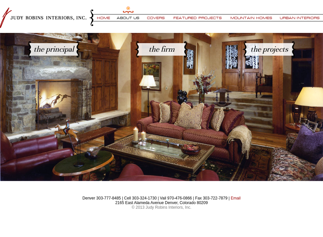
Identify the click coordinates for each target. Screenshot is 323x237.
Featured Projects (197, 17)
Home (103, 17)
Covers (156, 17)
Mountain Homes (251, 17)
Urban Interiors (300, 17)
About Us (128, 17)
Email (236, 198)
